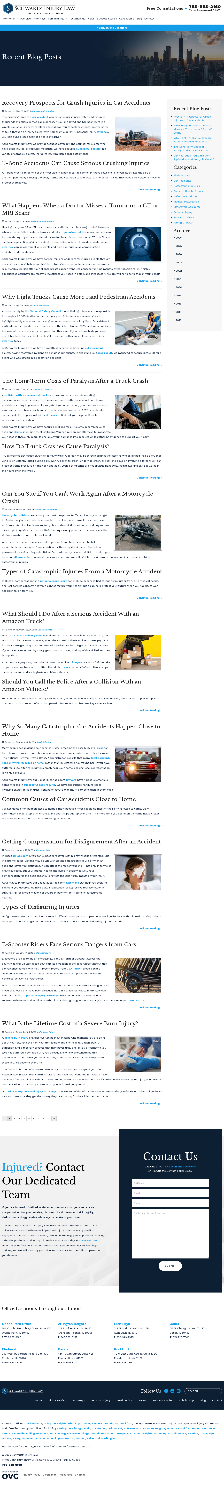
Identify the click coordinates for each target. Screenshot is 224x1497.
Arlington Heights (55, 1423)
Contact (149, 18)
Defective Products (185, 196)
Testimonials (77, 18)
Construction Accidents (188, 191)
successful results (88, 148)
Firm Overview (22, 18)
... (49, 1118)
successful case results (39, 784)
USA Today (74, 968)
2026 (178, 237)
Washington (108, 1438)
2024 (178, 254)
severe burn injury (16, 1037)
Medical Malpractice (43, 221)
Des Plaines (98, 1433)
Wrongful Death (183, 222)
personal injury (36, 995)
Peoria (109, 1423)
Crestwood (99, 1428)
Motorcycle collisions (16, 515)
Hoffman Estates (135, 1428)
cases (66, 667)
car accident (40, 117)
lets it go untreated (68, 232)
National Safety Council (45, 311)
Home (7, 18)
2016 (177, 320)
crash (100, 747)
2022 (178, 270)
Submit (170, 1265)
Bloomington (55, 1438)
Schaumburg (57, 1433)
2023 (178, 262)
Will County (15, 1091)
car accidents (21, 855)
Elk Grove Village (78, 1433)
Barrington (64, 1428)
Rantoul (40, 1438)
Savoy (16, 1438)
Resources (65, 1474)
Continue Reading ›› (149, 189)
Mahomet (28, 1438)
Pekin (90, 1438)
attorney (102, 131)
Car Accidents (45, 629)
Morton (80, 1438)
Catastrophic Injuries (43, 111)
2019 (177, 295)
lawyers (77, 662)
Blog (139, 18)
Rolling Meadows (37, 1433)
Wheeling (160, 1433)
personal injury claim (53, 580)
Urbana (6, 1438)
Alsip (87, 1428)
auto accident (94, 348)
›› (54, 1118)
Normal (69, 1438)
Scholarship (126, 18)
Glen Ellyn (74, 1423)
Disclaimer (49, 1474)
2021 (177, 279)
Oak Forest (115, 1428)
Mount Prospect (117, 1433)
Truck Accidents (40, 305)
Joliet (86, 1423)
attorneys (20, 557)
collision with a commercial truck (26, 395)
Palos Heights (156, 1428)
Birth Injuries (44, 742)
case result (104, 352)
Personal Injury (57, 18)
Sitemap (80, 1474)
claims (18, 432)
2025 (178, 246)
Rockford (126, 1423)
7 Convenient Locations (112, 27)
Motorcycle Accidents (45, 509)
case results (136, 1000)
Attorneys (40, 18)
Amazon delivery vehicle (30, 635)
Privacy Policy (31, 1474)
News (91, 18)
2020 (178, 287)
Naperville (18, 1433)
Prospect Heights (141, 1433)
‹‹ (4, 1118)
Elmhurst (98, 1423)
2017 (178, 312)
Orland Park (34, 1423)
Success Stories (107, 18)
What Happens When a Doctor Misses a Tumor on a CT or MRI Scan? (193, 129)
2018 (177, 303)
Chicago (77, 1428)
